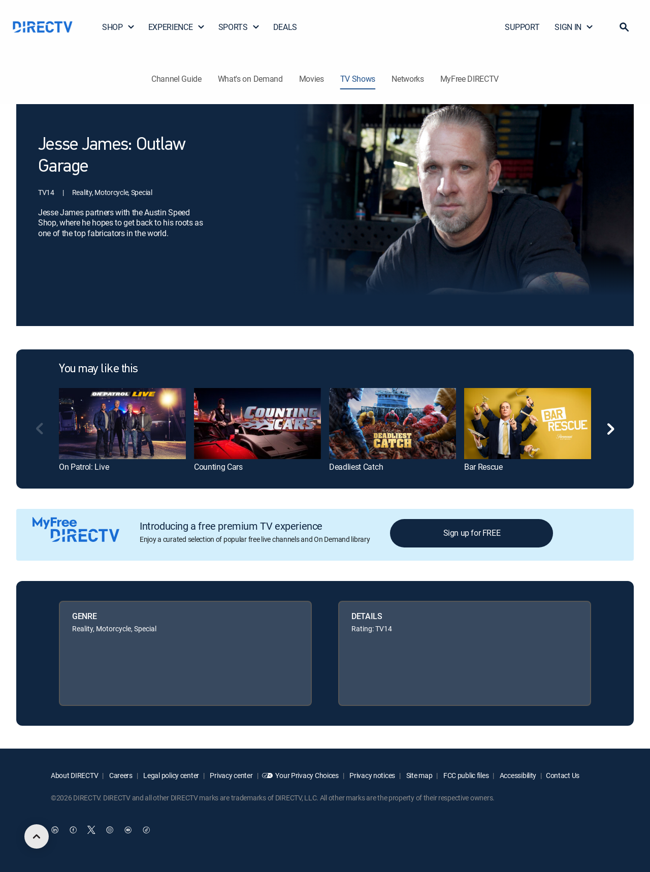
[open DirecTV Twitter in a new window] (91, 830)
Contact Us (562, 775)
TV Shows (357, 78)
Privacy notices (372, 775)
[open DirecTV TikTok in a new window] (146, 830)
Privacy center (231, 775)
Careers (120, 775)
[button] (624, 27)
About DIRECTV (74, 775)
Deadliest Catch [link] (356, 466)
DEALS (285, 27)
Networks (408, 78)
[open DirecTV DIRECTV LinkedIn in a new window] (55, 830)
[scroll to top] (36, 836)
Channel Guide (176, 78)
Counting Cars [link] (218, 466)
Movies (311, 78)
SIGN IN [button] (574, 27)
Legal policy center (170, 775)
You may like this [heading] (98, 369)
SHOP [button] (118, 27)
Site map (418, 775)
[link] (122, 423)
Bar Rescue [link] (483, 466)
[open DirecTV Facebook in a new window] (73, 830)
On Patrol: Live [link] (84, 466)
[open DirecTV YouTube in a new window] (128, 830)
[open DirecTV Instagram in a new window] (110, 830)
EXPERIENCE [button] (176, 27)
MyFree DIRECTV (469, 78)
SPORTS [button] (239, 27)
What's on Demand (250, 78)
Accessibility (517, 775)
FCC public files (465, 775)
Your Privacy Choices (306, 775)
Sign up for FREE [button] (472, 532)
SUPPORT (522, 27)
